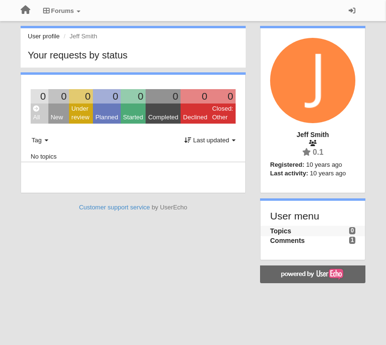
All (36, 113)
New (57, 117)
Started (133, 117)
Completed (163, 117)
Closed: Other (222, 113)
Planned (106, 117)
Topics (280, 231)
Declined (195, 117)
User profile (43, 36)
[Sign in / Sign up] (352, 10)
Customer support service (114, 207)
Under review (80, 113)
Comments (287, 240)
